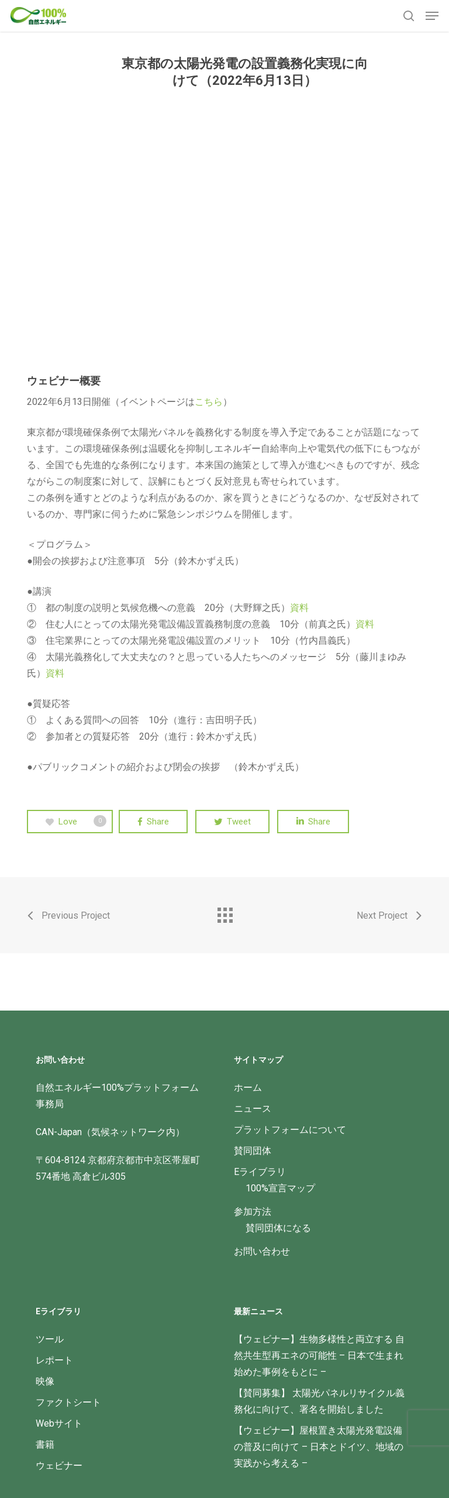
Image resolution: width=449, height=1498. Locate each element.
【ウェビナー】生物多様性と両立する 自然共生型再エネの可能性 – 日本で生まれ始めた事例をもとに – (319, 1355)
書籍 (45, 1444)
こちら (209, 401)
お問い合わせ (262, 1251)
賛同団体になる (278, 1228)
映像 (45, 1381)
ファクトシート (68, 1402)
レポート (54, 1360)
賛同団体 (252, 1150)
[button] (432, 16)
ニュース (252, 1108)
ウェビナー (59, 1465)
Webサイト (59, 1423)
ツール (50, 1339)
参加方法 (252, 1211)
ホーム (248, 1087)
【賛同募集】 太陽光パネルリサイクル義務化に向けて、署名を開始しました (319, 1401)
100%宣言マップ (280, 1188)
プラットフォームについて (290, 1129)
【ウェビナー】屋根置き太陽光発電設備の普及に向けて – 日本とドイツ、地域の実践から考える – (318, 1447)
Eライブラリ (260, 1171)
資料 (299, 607)
